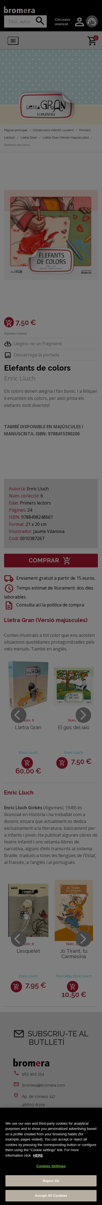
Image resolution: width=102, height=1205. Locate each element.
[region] (51, 1156)
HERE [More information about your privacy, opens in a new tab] (38, 1155)
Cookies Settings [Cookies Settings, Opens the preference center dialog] (51, 1166)
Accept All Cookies (51, 1196)
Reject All (51, 1181)
